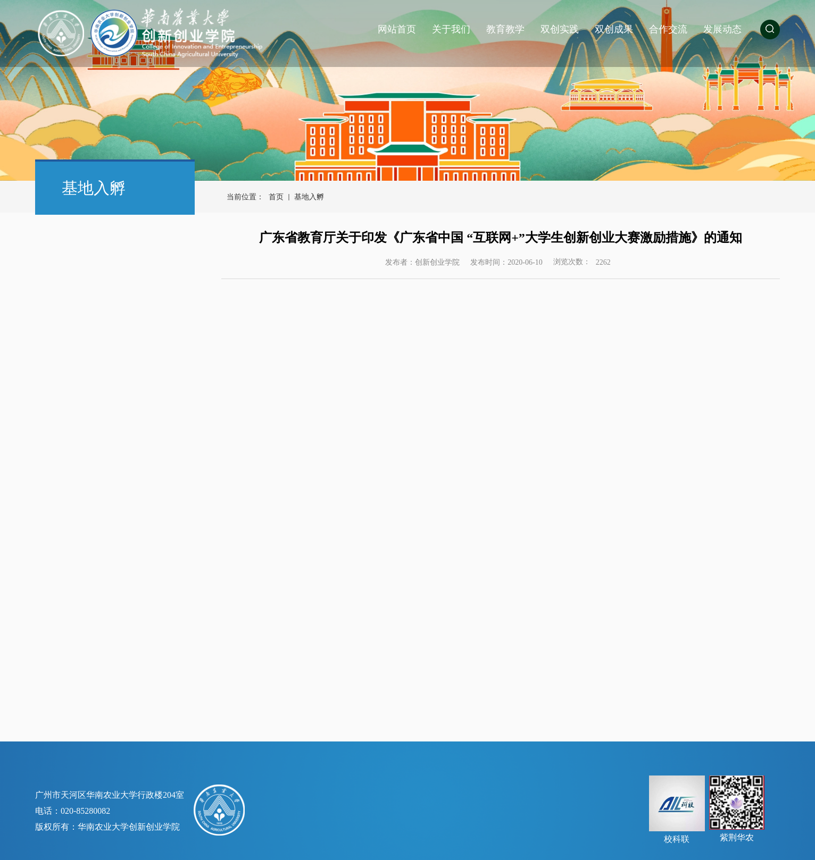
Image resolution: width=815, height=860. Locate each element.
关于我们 (451, 29)
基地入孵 (309, 197)
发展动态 (722, 29)
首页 (276, 197)
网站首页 (397, 29)
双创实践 (559, 29)
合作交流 (668, 29)
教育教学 (505, 29)
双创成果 (614, 29)
